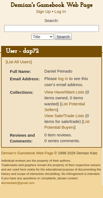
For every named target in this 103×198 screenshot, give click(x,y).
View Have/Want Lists (64, 92)
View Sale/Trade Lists (64, 115)
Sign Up (43, 11)
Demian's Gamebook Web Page (52, 5)
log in (63, 78)
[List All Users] (19, 61)
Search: (51, 20)
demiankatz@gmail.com (17, 183)
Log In (60, 11)
